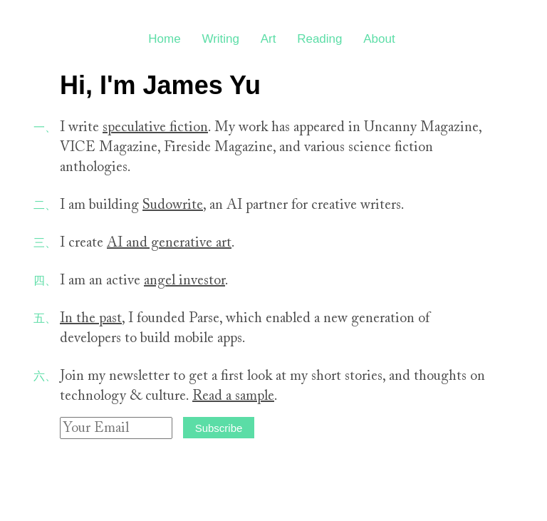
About (379, 39)
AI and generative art (169, 243)
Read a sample (233, 396)
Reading (319, 39)
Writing (220, 39)
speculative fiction (155, 127)
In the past (91, 318)
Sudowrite (172, 205)
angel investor (184, 281)
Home (164, 39)
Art (268, 39)
